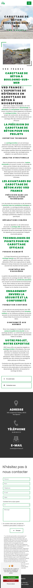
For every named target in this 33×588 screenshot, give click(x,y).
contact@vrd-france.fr (16, 445)
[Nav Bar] (29, 3)
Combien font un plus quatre (11, 498)
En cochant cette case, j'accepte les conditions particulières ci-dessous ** (14, 521)
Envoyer (18, 527)
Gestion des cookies (22, 584)
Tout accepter (10, 577)
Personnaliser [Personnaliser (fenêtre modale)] (11, 584)
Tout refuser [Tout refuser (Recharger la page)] (11, 580)
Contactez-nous (9, 385)
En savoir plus (8, 379)
